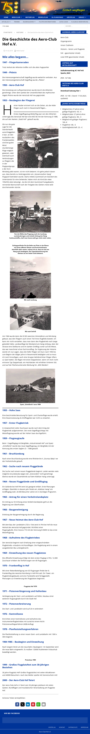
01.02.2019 (9, 51)
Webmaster (20, 51)
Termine (17, 22)
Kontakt (62, 727)
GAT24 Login (63, 22)
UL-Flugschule (57, 17)
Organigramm (66, 41)
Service (81, 17)
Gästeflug (71, 17)
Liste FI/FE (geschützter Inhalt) (72, 57)
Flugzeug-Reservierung (79, 22)
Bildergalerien (28, 22)
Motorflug (30, 17)
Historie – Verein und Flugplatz (73, 49)
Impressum (84, 727)
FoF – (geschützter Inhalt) (70, 53)
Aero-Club (16, 17)
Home (6, 17)
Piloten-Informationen (47, 22)
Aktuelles (5, 22)
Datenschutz (72, 727)
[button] (17, 704)
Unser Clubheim (67, 45)
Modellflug (43, 17)
